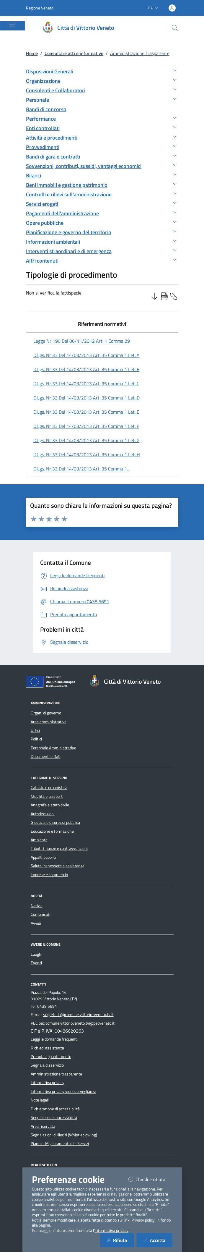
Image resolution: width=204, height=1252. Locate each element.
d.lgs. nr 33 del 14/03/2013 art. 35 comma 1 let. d (86, 397)
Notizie (37, 905)
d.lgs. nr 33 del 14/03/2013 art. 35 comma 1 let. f (86, 426)
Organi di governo (46, 713)
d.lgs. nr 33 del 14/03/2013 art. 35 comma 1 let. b (86, 369)
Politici (36, 739)
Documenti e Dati (46, 756)
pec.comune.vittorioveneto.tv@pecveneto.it (77, 1023)
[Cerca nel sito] (174, 27)
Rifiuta (120, 1240)
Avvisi (36, 923)
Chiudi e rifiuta (150, 1179)
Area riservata (43, 1126)
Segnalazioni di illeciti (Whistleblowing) (64, 1135)
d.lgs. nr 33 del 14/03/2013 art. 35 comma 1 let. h (86, 454)
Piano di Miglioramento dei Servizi (60, 1143)
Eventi (36, 963)
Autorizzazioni (43, 814)
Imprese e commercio (49, 874)
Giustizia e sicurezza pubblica (55, 822)
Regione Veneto (39, 8)
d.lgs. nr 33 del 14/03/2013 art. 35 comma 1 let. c (86, 383)
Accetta (157, 1240)
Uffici (35, 730)
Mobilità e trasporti (47, 796)
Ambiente (39, 840)
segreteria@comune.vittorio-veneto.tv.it (78, 1014)
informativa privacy (111, 1230)
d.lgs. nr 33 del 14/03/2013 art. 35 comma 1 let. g (86, 440)
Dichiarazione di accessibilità (55, 1109)
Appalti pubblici (43, 857)
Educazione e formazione (52, 831)
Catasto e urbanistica (49, 787)
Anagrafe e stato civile (50, 805)
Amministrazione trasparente (56, 1074)
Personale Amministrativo (53, 748)
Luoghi (36, 954)
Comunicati (40, 914)
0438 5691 (47, 1006)
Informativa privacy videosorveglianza (63, 1091)
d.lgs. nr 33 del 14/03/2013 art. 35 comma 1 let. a (86, 355)
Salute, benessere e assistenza (57, 866)
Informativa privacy (47, 1082)
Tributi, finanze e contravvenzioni (59, 848)
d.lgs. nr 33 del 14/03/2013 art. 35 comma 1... (81, 468)
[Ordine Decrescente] (154, 295)
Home (32, 53)
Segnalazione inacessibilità (54, 1117)
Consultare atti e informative (74, 53)
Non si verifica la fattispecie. (54, 292)
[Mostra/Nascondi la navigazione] (11, 24)
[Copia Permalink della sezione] (173, 295)
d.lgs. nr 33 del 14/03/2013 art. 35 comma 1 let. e (86, 411)
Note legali (40, 1100)
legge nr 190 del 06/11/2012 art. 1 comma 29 (81, 340)
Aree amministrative (48, 722)
